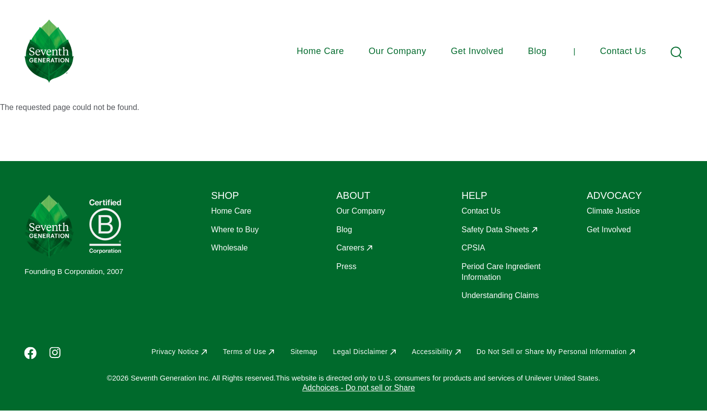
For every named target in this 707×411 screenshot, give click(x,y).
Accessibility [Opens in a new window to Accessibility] (432, 352)
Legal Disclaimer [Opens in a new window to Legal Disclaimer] (360, 352)
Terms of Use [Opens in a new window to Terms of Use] (244, 352)
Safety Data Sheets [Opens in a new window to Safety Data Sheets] (495, 229)
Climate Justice (613, 211)
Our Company (398, 51)
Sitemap (303, 352)
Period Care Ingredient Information (501, 271)
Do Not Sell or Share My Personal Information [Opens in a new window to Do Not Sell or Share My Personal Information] (552, 352)
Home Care (320, 51)
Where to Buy (235, 229)
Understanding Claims (500, 295)
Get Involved (477, 51)
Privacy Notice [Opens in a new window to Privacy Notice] (174, 352)
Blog (537, 51)
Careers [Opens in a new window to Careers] (350, 248)
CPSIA (473, 248)
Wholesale (229, 248)
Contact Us (623, 51)
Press (346, 266)
